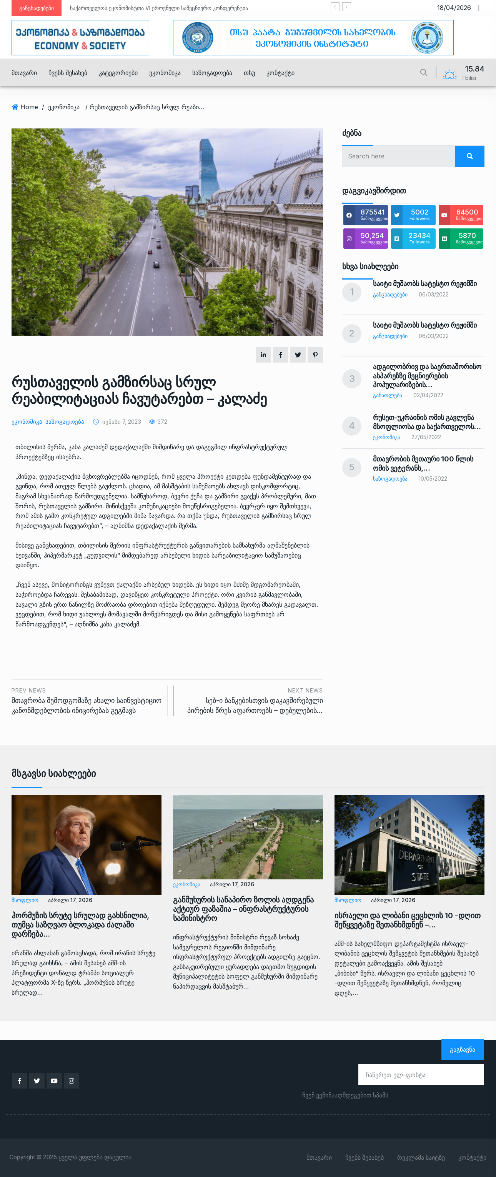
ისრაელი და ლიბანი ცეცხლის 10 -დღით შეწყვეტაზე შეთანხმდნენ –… (408, 920)
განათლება (387, 395)
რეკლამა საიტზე (421, 1157)
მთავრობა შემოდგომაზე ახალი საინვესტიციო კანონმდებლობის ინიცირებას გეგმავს (86, 700)
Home (29, 107)
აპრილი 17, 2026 (70, 900)
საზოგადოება (212, 73)
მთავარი (24, 73)
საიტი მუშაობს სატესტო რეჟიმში (425, 284)
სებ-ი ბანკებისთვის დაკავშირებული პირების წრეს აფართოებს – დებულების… (252, 700)
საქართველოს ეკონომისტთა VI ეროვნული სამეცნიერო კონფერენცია (159, 8)
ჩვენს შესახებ (67, 73)
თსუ (249, 73)
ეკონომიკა (165, 73)
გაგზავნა (462, 1049)
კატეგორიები (118, 73)
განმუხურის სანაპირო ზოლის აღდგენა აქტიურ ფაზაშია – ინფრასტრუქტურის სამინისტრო (243, 909)
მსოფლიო (25, 900)
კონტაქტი (280, 73)
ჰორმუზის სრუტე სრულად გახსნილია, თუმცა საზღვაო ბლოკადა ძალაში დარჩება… (80, 925)
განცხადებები (390, 294)
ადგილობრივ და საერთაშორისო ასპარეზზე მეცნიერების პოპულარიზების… (427, 376)
